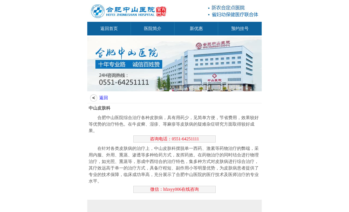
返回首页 (109, 28)
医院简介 (152, 28)
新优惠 (196, 28)
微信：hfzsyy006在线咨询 (174, 189)
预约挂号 (240, 28)
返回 (103, 97)
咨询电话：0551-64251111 (174, 139)
